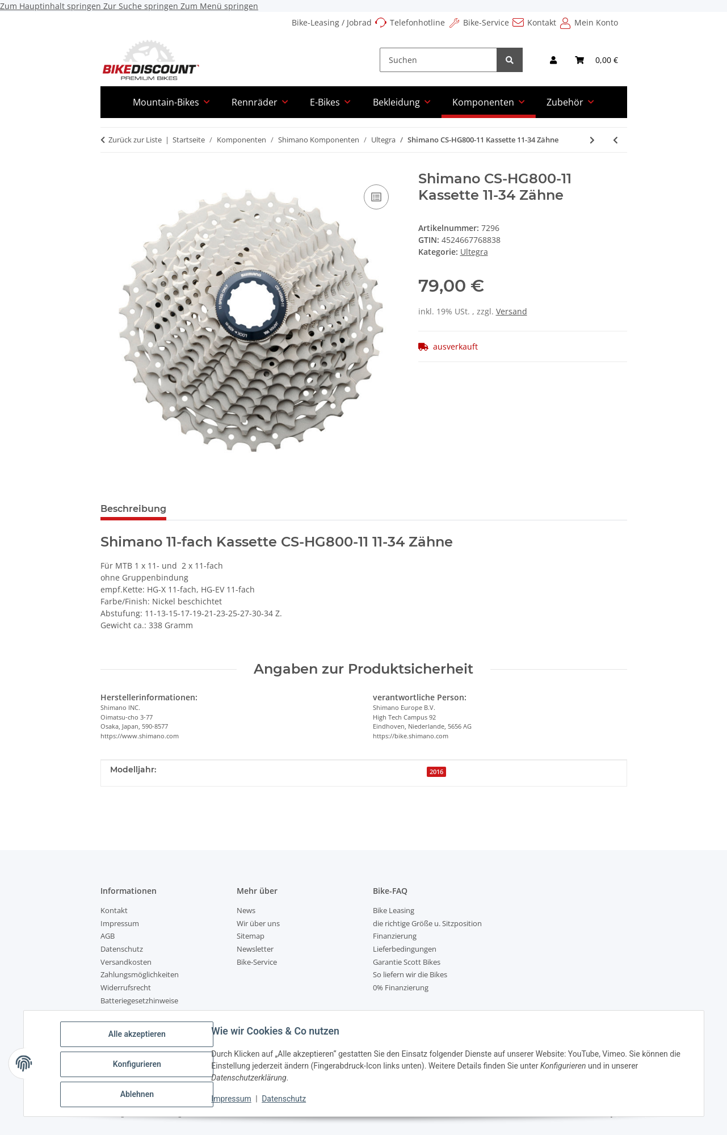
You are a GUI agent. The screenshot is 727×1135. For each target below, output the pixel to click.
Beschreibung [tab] (133, 508)
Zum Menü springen (219, 6)
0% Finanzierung (400, 987)
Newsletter (255, 949)
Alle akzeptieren (138, 1035)
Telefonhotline (417, 22)
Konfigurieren (139, 1065)
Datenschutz (285, 1099)
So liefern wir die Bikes (410, 974)
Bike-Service (486, 22)
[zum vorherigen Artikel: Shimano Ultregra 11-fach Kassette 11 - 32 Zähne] (615, 140)
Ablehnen (139, 1094)
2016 (436, 772)
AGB (107, 936)
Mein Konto (596, 22)
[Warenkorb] (596, 59)
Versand (511, 311)
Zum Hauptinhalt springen (51, 6)
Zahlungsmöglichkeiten (139, 974)
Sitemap (250, 936)
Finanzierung (395, 936)
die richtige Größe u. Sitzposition (427, 923)
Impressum (233, 1099)
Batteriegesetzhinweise (139, 1000)
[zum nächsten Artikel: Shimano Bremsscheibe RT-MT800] (592, 140)
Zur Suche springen (141, 6)
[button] (553, 59)
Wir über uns (258, 923)
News (246, 910)
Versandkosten (126, 962)
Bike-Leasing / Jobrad (332, 22)
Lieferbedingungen (404, 949)
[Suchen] (438, 60)
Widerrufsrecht (125, 987)
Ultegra (474, 251)
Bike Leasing (393, 910)
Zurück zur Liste (135, 139)
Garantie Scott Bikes (406, 962)
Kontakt (541, 22)
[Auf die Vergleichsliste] (376, 196)
